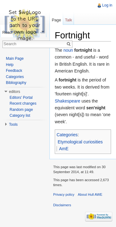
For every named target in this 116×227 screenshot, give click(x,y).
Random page (21, 109)
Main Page (15, 58)
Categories (67, 134)
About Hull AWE (90, 194)
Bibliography (16, 83)
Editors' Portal (21, 97)
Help (10, 65)
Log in (107, 5)
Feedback (14, 70)
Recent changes (23, 103)
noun (68, 50)
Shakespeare (67, 100)
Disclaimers (62, 205)
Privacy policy (63, 194)
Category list (20, 115)
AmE (63, 148)
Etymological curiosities (80, 141)
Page (56, 20)
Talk (68, 20)
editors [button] (14, 91)
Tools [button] (13, 124)
